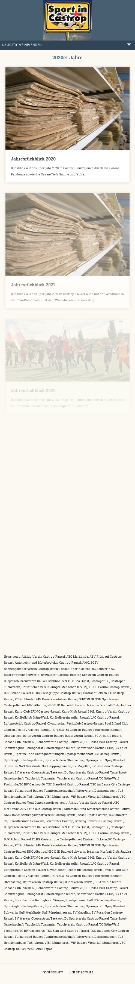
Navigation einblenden (21, 45)
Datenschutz (81, 972)
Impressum (52, 972)
